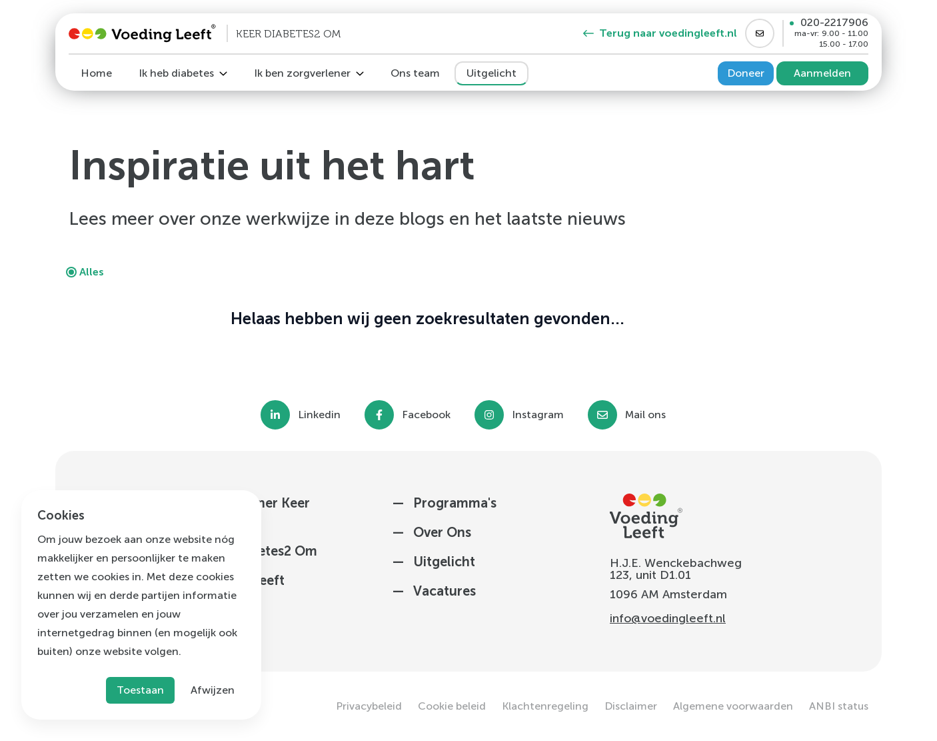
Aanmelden (822, 73)
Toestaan (140, 690)
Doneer (745, 73)
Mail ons (645, 415)
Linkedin (319, 415)
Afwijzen (213, 690)
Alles (91, 272)
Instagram (538, 415)
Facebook (426, 415)
